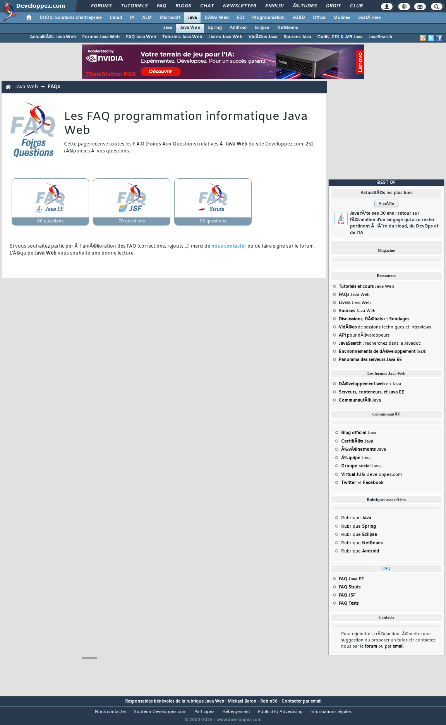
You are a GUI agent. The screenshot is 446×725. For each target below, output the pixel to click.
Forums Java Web (101, 37)
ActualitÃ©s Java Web (53, 37)
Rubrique (356, 518)
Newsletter (239, 6)
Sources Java (297, 37)
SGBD (298, 18)
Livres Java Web (225, 37)
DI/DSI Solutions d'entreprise (70, 18)
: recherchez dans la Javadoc (380, 343)
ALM (147, 18)
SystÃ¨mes (369, 18)
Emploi (274, 6)
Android (238, 28)
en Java (370, 384)
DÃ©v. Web (216, 18)
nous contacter (228, 246)
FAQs (54, 87)
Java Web (190, 28)
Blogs (183, 6)
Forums (101, 6)
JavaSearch (380, 37)
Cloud (116, 18)
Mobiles (341, 18)
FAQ (161, 6)
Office (319, 18)
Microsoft (170, 18)
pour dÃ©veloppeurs (364, 335)
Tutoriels (134, 6)
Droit (333, 6)
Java (192, 18)
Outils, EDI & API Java (339, 37)
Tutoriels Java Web (182, 37)
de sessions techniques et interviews (385, 327)
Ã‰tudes (304, 6)
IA (132, 18)
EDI (240, 18)
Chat (206, 6)
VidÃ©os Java (263, 37)
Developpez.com (371, 474)
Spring (215, 28)
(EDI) (383, 351)
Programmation (268, 18)
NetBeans (287, 28)
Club (356, 6)
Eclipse (261, 28)
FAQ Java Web (141, 37)
